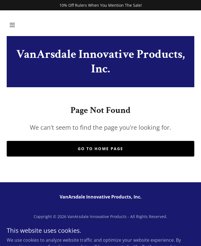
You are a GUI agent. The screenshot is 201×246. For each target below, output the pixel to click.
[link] (100, 61)
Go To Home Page (100, 148)
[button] (12, 24)
